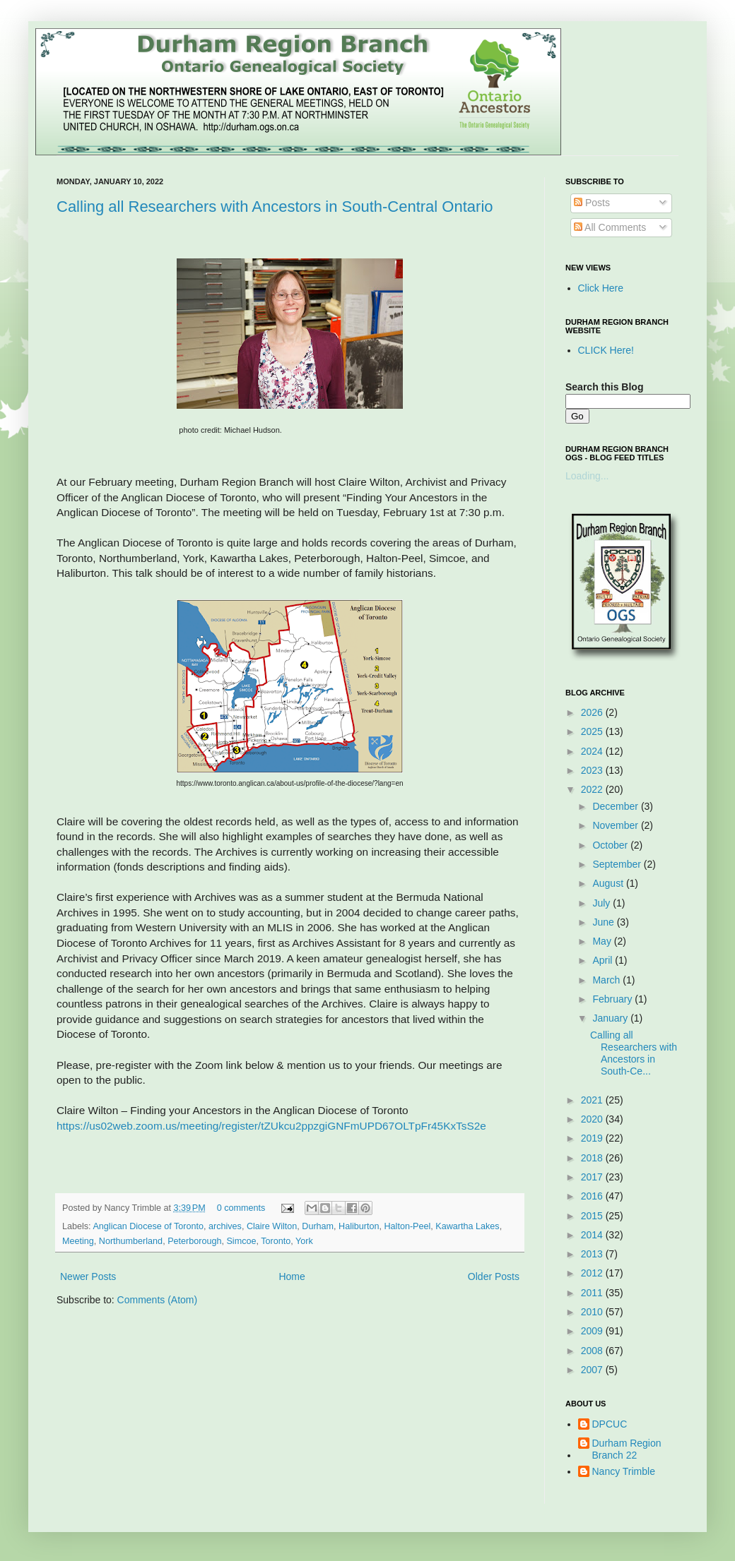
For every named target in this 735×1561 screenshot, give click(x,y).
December (616, 806)
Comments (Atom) (157, 1299)
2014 (593, 1234)
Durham (318, 1226)
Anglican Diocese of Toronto (148, 1226)
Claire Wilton (272, 1226)
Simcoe (241, 1241)
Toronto (275, 1241)
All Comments (610, 227)
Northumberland (131, 1241)
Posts (592, 202)
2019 (593, 1138)
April (603, 960)
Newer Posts (88, 1276)
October (611, 845)
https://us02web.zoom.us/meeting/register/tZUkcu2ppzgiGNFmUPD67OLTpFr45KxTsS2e (271, 1126)
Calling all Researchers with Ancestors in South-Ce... (633, 1052)
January (611, 1018)
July (602, 903)
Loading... (587, 476)
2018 (593, 1158)
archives (225, 1226)
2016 (593, 1196)
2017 (593, 1177)
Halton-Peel (407, 1226)
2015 (593, 1215)
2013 (593, 1254)
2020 (593, 1119)
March (607, 980)
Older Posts (493, 1276)
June (604, 922)
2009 (593, 1330)
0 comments (241, 1208)
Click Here (601, 288)
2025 (593, 731)
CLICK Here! (606, 350)
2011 (593, 1292)
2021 (593, 1100)
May (602, 941)
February (613, 999)
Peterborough (194, 1241)
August (608, 883)
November (616, 825)
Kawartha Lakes (467, 1226)
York (304, 1241)
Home (291, 1276)
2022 (593, 789)
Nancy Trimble (623, 1471)
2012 (593, 1273)
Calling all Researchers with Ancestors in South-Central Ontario (275, 206)
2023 (593, 770)
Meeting (78, 1241)
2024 (593, 751)
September (617, 864)
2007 (593, 1369)
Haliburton (359, 1226)
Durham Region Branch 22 (627, 1449)
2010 (593, 1311)
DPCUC (610, 1424)
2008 (593, 1350)
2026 (593, 712)
